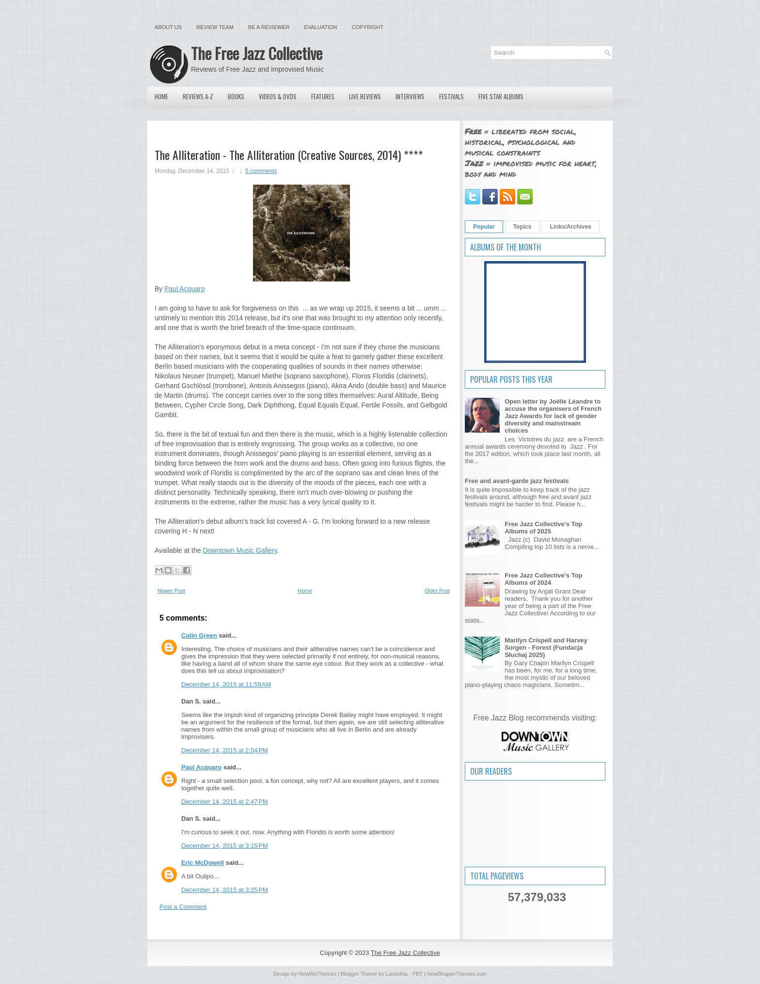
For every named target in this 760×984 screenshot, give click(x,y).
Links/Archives (570, 226)
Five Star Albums (500, 96)
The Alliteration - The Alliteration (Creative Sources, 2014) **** (289, 154)
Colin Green (199, 635)
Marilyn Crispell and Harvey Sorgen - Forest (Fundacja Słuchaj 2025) (546, 647)
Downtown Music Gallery (240, 550)
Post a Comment (182, 906)
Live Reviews (365, 96)
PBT (417, 974)
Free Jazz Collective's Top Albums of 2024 (543, 579)
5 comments (261, 171)
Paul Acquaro (184, 289)
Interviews (410, 96)
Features (322, 96)
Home (161, 96)
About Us (168, 27)
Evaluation (320, 27)
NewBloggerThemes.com (457, 974)
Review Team (215, 27)
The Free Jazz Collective (256, 53)
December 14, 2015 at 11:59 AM (226, 684)
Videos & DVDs (278, 96)
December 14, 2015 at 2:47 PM (224, 801)
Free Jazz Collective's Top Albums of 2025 (543, 527)
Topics (522, 226)
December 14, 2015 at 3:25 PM (224, 889)
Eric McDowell (202, 862)
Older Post (437, 591)
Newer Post (171, 591)
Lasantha (397, 974)
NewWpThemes (317, 974)
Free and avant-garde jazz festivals (517, 480)
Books (236, 96)
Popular (484, 226)
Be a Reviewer (269, 27)
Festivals (451, 96)
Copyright (367, 27)
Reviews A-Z (198, 96)
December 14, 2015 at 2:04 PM (224, 750)
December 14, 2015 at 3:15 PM (224, 845)
